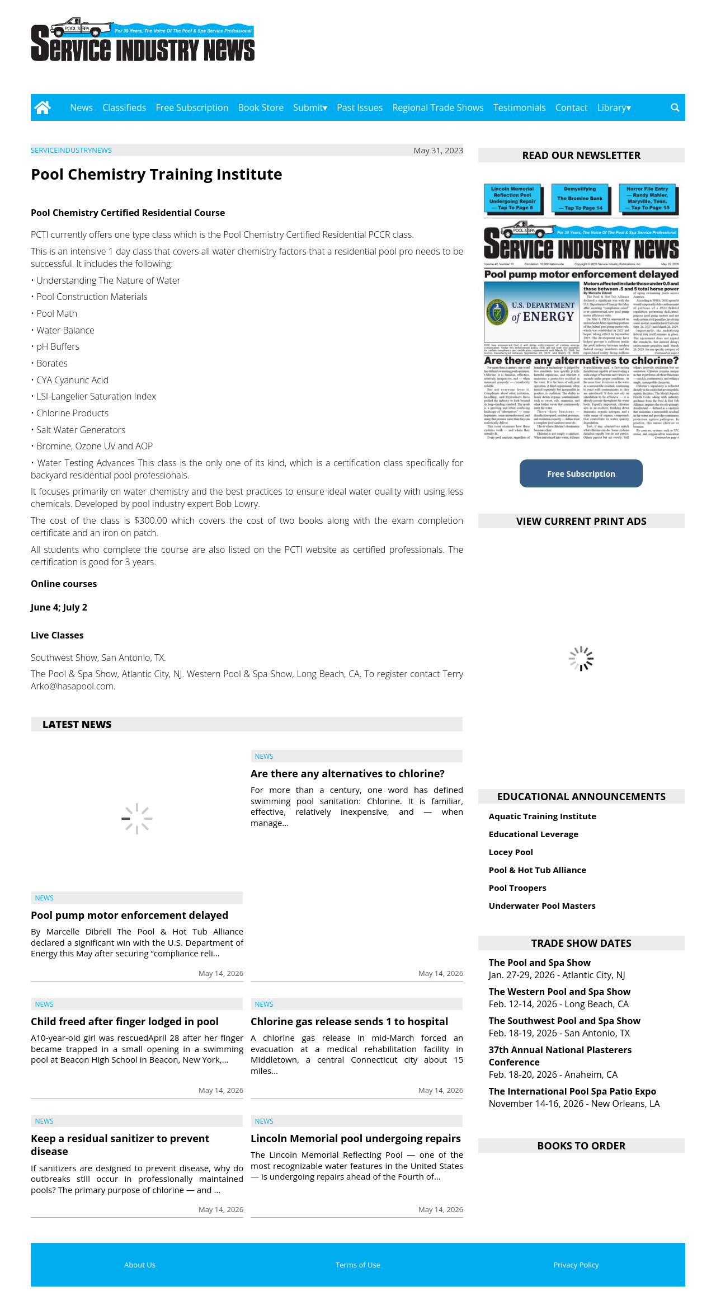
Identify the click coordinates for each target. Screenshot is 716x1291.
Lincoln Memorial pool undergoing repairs (356, 1138)
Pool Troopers (518, 887)
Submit (308, 107)
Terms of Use (358, 1265)
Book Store (261, 107)
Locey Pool (511, 851)
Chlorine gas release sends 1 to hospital (350, 1021)
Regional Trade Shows (438, 107)
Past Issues (360, 107)
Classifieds (124, 107)
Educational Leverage (533, 833)
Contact (571, 107)
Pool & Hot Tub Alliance (537, 869)
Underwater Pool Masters (542, 905)
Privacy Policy (576, 1265)
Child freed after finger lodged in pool (125, 1021)
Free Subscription (192, 107)
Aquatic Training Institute (542, 815)
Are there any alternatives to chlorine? (348, 773)
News (81, 107)
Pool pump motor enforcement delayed (129, 915)
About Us (140, 1265)
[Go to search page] (675, 107)
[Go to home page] (42, 107)
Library (611, 107)
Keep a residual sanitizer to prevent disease (120, 1145)
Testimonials (519, 107)
